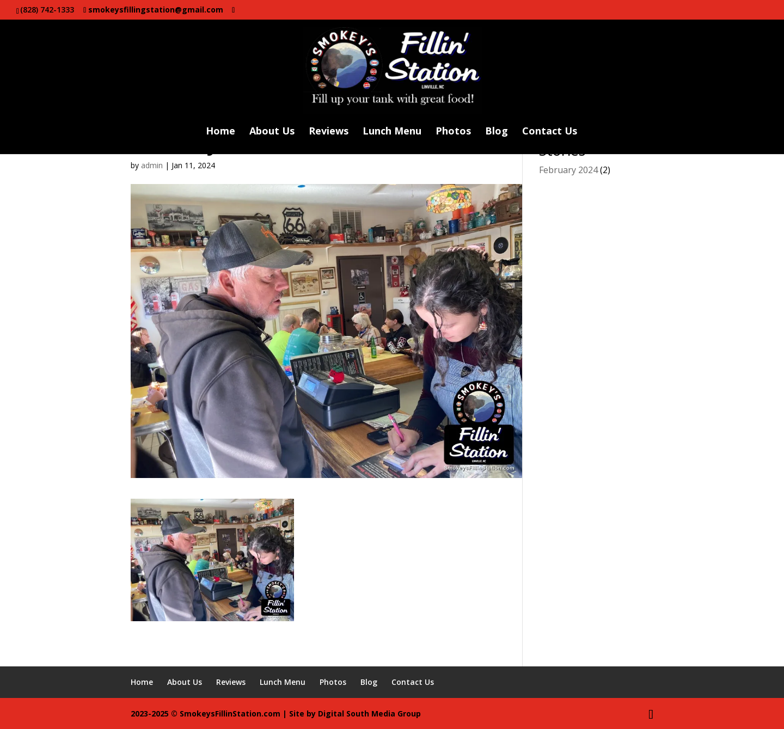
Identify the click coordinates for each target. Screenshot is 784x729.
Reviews (328, 132)
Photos (453, 132)
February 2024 (568, 170)
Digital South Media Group (369, 713)
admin (152, 165)
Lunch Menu (392, 132)
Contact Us (549, 132)
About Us (272, 132)
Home (220, 132)
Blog (496, 132)
